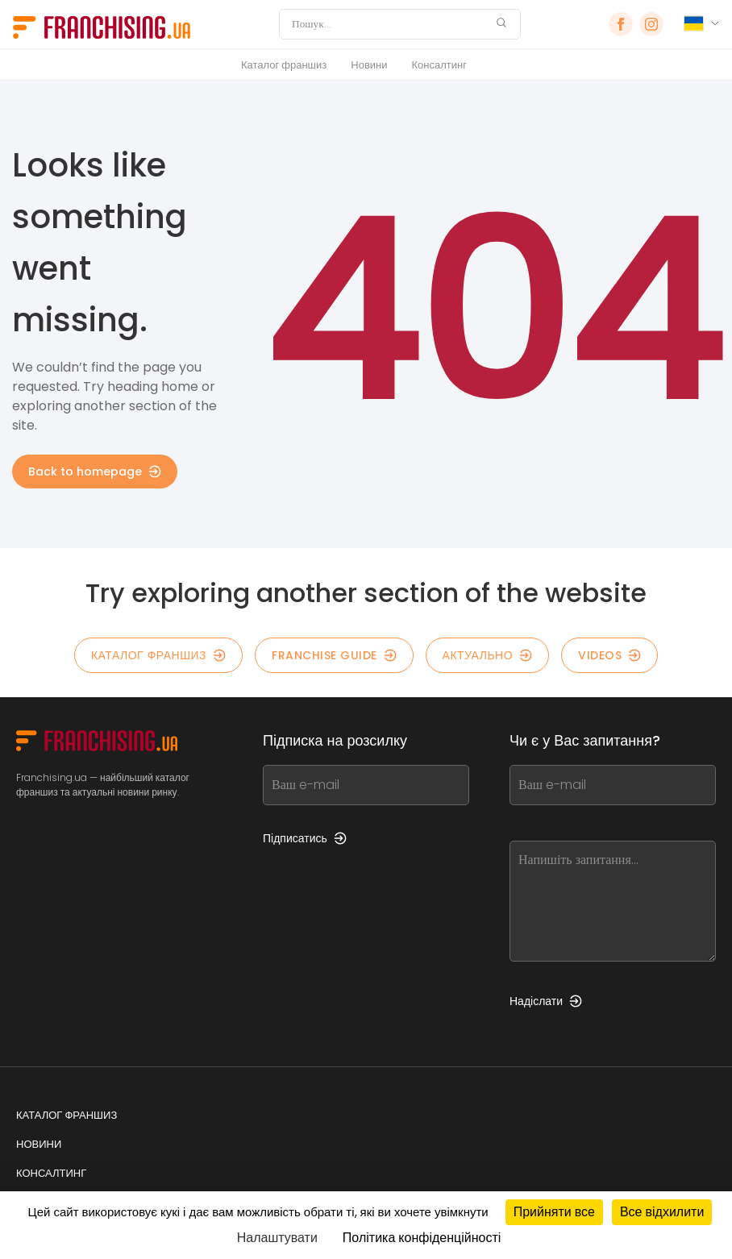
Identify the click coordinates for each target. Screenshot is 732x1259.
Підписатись (305, 838)
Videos (609, 655)
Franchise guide (334, 655)
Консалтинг (439, 65)
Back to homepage (94, 471)
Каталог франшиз (283, 65)
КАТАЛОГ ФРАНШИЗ (158, 655)
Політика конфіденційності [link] (422, 1237)
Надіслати (545, 1001)
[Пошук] (389, 24)
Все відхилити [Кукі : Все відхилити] (662, 1212)
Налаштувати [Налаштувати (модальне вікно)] (277, 1237)
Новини (369, 65)
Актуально (488, 655)
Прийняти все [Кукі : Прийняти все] (554, 1212)
